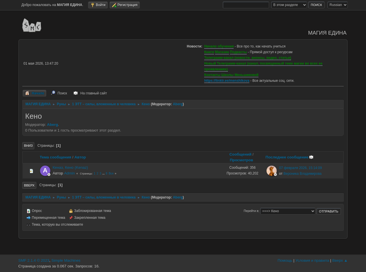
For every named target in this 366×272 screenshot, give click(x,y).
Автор (80, 157)
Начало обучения (219, 46)
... (104, 173)
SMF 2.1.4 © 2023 (33, 260)
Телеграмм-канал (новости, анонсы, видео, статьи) (247, 58)
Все (111, 173)
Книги (209, 52)
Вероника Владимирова (302, 174)
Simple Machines (65, 260)
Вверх (29, 185)
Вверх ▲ (340, 260)
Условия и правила (312, 260)
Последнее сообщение (290, 157)
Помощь (285, 260)
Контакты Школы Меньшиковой (231, 75)
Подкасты (238, 52)
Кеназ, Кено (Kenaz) (70, 167)
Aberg (178, 104)
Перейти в (251, 211)
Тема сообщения (55, 157)
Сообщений (240, 154)
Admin (69, 173)
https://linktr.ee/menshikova (226, 81)
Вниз (28, 145)
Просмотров (241, 160)
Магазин (222, 52)
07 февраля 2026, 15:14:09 (300, 168)
